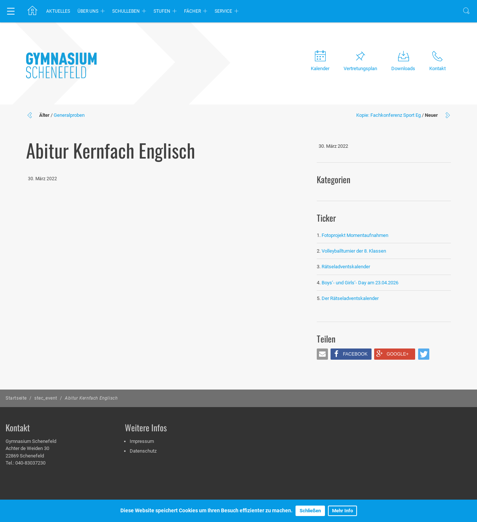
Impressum (142, 441)
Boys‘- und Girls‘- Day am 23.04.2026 (360, 282)
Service (223, 11)
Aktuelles (58, 11)
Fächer (192, 11)
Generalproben (69, 115)
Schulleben (126, 11)
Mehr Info (342, 510)
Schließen (310, 510)
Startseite (16, 398)
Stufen (162, 11)
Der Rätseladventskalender (350, 298)
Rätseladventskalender (346, 266)
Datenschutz (143, 451)
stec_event (45, 398)
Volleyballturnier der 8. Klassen (354, 251)
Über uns (88, 11)
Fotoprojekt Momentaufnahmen (355, 235)
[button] (322, 354)
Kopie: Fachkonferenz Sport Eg (388, 115)
